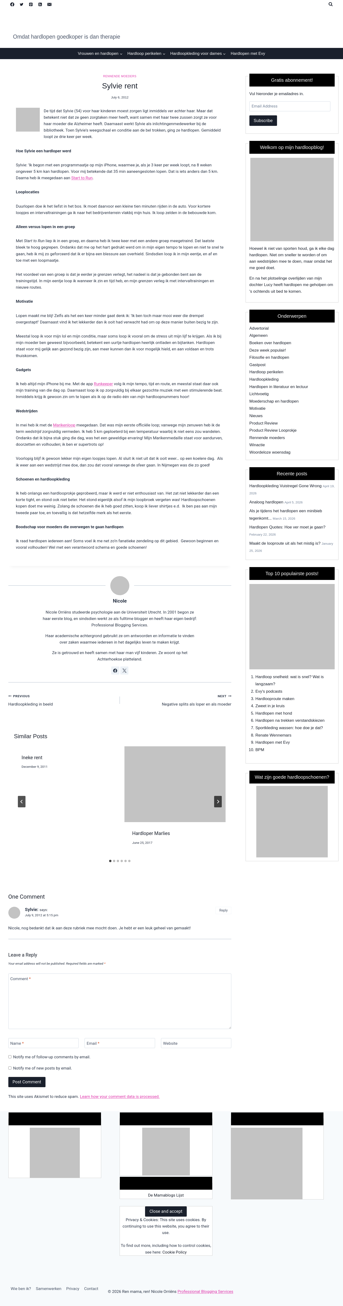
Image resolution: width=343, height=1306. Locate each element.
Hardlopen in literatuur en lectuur (278, 386)
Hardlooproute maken (274, 699)
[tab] (110, 861)
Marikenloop (64, 425)
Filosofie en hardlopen (269, 357)
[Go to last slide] (21, 801)
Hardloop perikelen (266, 372)
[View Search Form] (330, 4)
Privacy (72, 1288)
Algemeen (258, 335)
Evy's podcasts (268, 691)
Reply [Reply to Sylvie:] (223, 910)
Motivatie (257, 408)
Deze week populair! (267, 350)
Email (93, 1043)
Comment (20, 978)
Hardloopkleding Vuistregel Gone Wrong (285, 486)
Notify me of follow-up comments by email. (52, 1057)
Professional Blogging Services (205, 1291)
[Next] (218, 801)
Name (17, 1043)
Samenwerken (48, 1288)
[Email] (49, 4)
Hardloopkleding (264, 379)
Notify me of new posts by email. (42, 1068)
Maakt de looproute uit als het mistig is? (285, 543)
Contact (91, 1288)
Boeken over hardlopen (270, 343)
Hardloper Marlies (151, 833)
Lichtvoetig (259, 394)
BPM (259, 750)
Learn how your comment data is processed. (120, 1096)
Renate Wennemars (273, 735)
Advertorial (259, 328)
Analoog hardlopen (266, 502)
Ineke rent (32, 757)
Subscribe (263, 120)
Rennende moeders (119, 76)
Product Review (263, 423)
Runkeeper (103, 383)
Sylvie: (32, 909)
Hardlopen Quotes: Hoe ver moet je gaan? (287, 527)
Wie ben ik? (21, 1288)
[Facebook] (12, 4)
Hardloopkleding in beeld (62, 700)
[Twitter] (22, 4)
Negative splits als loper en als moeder (177, 700)
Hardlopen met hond (273, 713)
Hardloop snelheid (271, 677)
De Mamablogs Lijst (166, 1195)
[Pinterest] (31, 4)
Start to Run (81, 177)
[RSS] (40, 4)
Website (170, 1043)
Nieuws (256, 416)
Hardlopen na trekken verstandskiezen (289, 720)
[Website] (196, 1043)
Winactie (257, 445)
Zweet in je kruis (270, 706)
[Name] (43, 1043)
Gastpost (257, 365)
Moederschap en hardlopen (274, 401)
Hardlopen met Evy (248, 53)
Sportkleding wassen (274, 728)
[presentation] (175, 784)
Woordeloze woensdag (270, 452)
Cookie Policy (174, 1252)
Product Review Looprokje (273, 430)
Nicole (120, 601)
